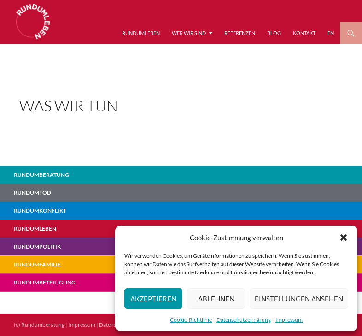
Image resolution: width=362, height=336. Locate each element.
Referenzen (239, 33)
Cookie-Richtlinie (191, 319)
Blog (274, 33)
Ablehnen (216, 299)
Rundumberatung (41, 174)
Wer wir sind (189, 33)
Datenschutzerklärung (243, 319)
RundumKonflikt (40, 210)
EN (330, 33)
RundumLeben (141, 33)
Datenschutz (114, 324)
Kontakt (304, 33)
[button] (343, 237)
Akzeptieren (153, 299)
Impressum (289, 319)
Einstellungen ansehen (299, 299)
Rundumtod (32, 192)
